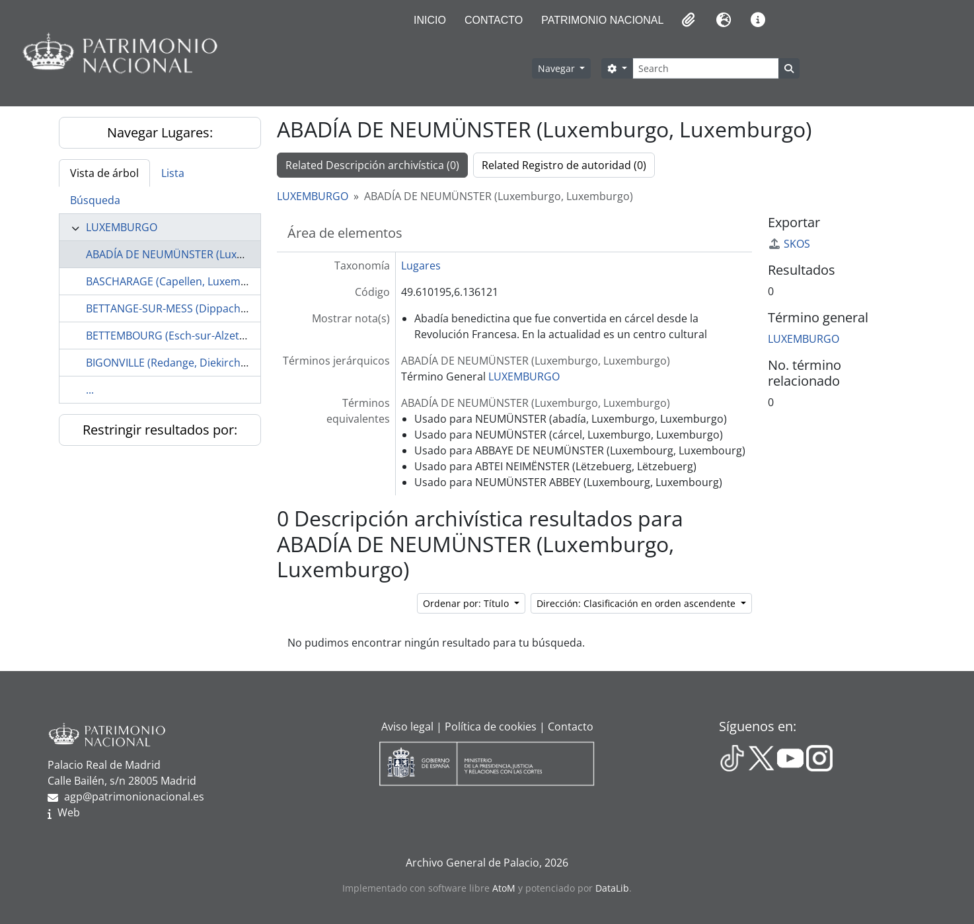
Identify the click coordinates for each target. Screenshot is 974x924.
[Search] (705, 68)
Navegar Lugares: (160, 132)
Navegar (558, 68)
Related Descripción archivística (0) (372, 165)
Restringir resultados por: (160, 430)
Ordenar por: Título (467, 603)
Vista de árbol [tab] (104, 173)
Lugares (421, 265)
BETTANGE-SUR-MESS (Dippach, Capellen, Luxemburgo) (223, 308)
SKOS (789, 243)
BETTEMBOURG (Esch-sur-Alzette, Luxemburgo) (203, 335)
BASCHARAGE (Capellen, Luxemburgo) (180, 281)
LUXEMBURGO (121, 227)
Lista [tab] (172, 173)
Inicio (430, 20)
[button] (687, 19)
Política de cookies (491, 726)
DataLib (612, 888)
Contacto (494, 20)
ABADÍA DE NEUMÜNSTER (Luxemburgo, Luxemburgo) (220, 254)
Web (68, 812)
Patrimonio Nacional (602, 20)
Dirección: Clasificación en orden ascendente (637, 603)
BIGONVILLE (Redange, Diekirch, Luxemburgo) (199, 362)
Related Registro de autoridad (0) (564, 165)
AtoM (503, 888)
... (90, 389)
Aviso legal (407, 726)
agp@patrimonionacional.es (134, 796)
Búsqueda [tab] (95, 200)
